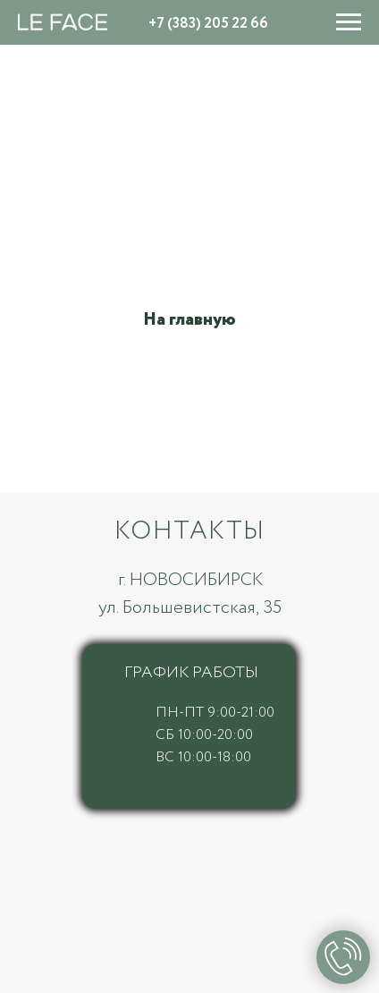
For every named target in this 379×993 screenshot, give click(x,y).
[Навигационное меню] (348, 22)
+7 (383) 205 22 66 (208, 23)
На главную (189, 320)
